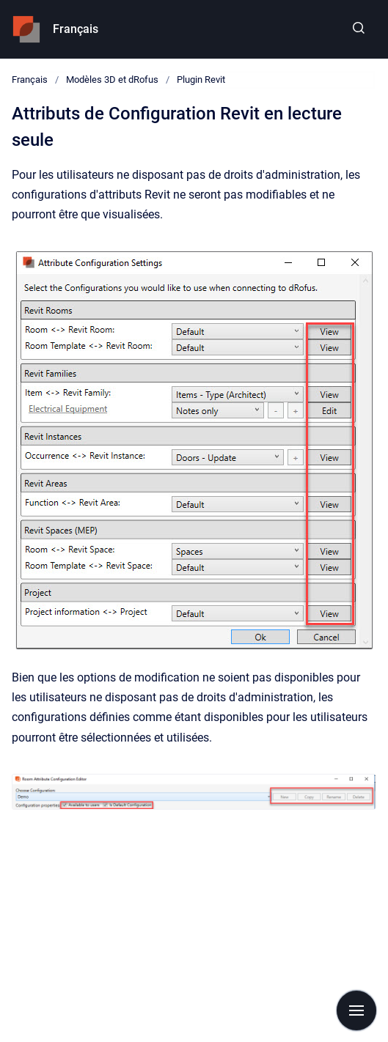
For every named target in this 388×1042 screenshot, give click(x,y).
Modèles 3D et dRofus (112, 79)
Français (75, 29)
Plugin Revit (201, 79)
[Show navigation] (356, 1010)
